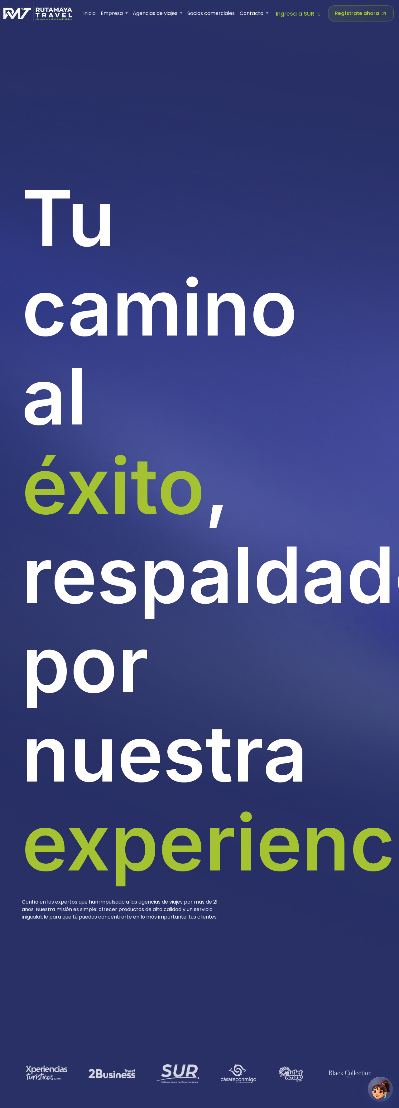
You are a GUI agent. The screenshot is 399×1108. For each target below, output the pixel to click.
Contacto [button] (252, 13)
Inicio (89, 13)
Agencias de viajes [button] (156, 13)
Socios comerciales (211, 13)
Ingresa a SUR (299, 13)
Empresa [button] (112, 13)
